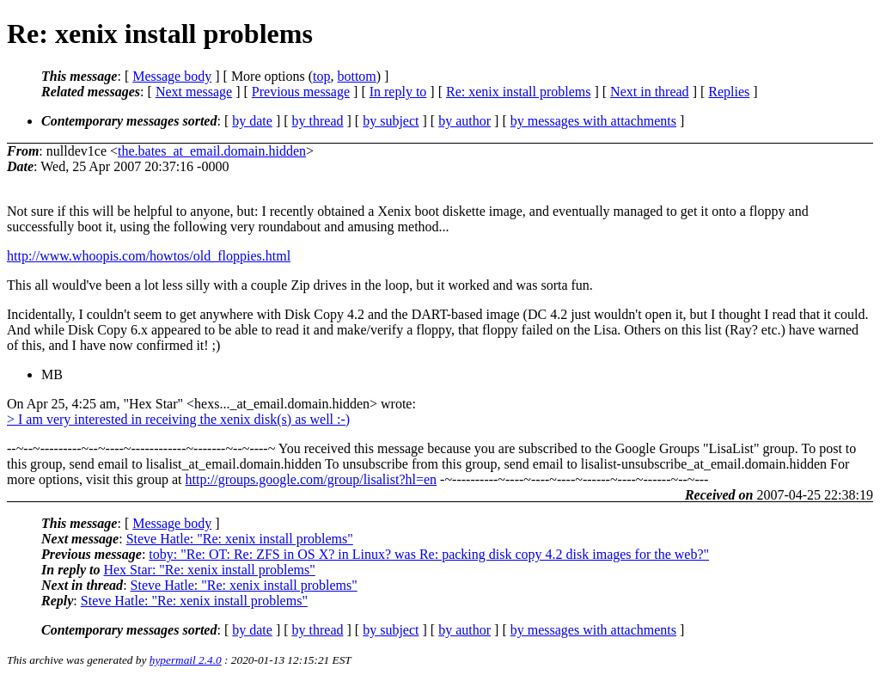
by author (464, 121)
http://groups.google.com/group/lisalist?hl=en (311, 479)
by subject (391, 121)
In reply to (398, 91)
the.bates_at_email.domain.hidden (212, 151)
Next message (194, 91)
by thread (318, 121)
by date (252, 121)
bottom (356, 76)
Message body (171, 76)
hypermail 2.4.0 (186, 659)
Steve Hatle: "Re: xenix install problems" (239, 538)
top (321, 76)
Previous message (301, 91)
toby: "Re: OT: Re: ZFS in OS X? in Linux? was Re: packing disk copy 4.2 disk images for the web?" (429, 554)
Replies (728, 91)
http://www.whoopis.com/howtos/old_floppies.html (148, 255)
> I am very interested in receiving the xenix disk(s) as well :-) (178, 419)
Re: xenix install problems (518, 91)
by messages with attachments (593, 121)
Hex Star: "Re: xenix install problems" (209, 569)
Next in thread (649, 91)
